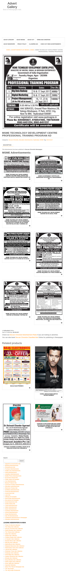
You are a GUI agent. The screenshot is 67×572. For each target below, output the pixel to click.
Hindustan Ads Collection (12, 553)
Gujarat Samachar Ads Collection (14, 556)
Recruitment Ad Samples (12, 500)
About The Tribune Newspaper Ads (14, 566)
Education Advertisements (12, 486)
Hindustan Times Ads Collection (13, 551)
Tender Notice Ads (10, 503)
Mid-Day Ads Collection (11, 542)
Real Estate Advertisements (12, 498)
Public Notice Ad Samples (12, 479)
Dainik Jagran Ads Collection (13, 561)
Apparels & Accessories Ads (12, 463)
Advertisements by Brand (20, 50)
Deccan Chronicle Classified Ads (26, 337)
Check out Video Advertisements (51, 44)
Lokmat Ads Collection (11, 549)
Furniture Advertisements (12, 469)
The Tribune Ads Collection (12, 532)
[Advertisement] (33, 24)
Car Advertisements (10, 481)
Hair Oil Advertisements (11, 516)
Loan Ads (7, 495)
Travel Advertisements (11, 505)
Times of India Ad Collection (12, 525)
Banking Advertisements (11, 465)
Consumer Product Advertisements (14, 484)
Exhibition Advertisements (12, 489)
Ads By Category (8, 39)
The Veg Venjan (9, 568)
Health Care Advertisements (12, 470)
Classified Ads (33, 44)
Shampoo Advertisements (12, 519)
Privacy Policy (21, 44)
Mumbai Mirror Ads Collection (13, 540)
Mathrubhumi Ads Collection (12, 544)
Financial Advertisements (12, 491)
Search (5, 458)
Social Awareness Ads (11, 502)
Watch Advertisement (11, 507)
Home (8, 50)
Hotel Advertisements (11, 472)
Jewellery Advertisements (12, 474)
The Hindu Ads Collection (12, 527)
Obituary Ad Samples (11, 496)
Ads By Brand (20, 39)
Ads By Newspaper (9, 44)
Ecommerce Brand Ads (11, 477)
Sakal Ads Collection (10, 533)
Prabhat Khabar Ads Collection (13, 537)
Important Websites (10, 565)
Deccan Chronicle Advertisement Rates (23, 335)
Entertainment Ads (10, 467)
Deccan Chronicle (13, 140)
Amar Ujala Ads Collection (12, 563)
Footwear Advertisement (11, 510)
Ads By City (30, 39)
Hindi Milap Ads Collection (12, 554)
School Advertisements (11, 512)
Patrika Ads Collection (11, 535)
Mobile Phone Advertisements (13, 476)
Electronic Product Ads (11, 488)
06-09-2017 (49, 140)
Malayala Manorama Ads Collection (14, 546)
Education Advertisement (26, 140)
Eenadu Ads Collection (11, 558)
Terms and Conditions (43, 39)
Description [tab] (7, 145)
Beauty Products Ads (10, 483)
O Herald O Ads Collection (12, 539)
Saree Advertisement (10, 509)
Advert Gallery (12, 5)
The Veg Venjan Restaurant (12, 570)
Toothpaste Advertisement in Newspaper (16, 517)
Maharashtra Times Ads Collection (14, 547)
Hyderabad (36, 140)
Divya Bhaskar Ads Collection (13, 560)
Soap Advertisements (11, 514)
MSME (32, 50)
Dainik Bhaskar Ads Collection (13, 530)
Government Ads (9, 493)
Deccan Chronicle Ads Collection (14, 528)
